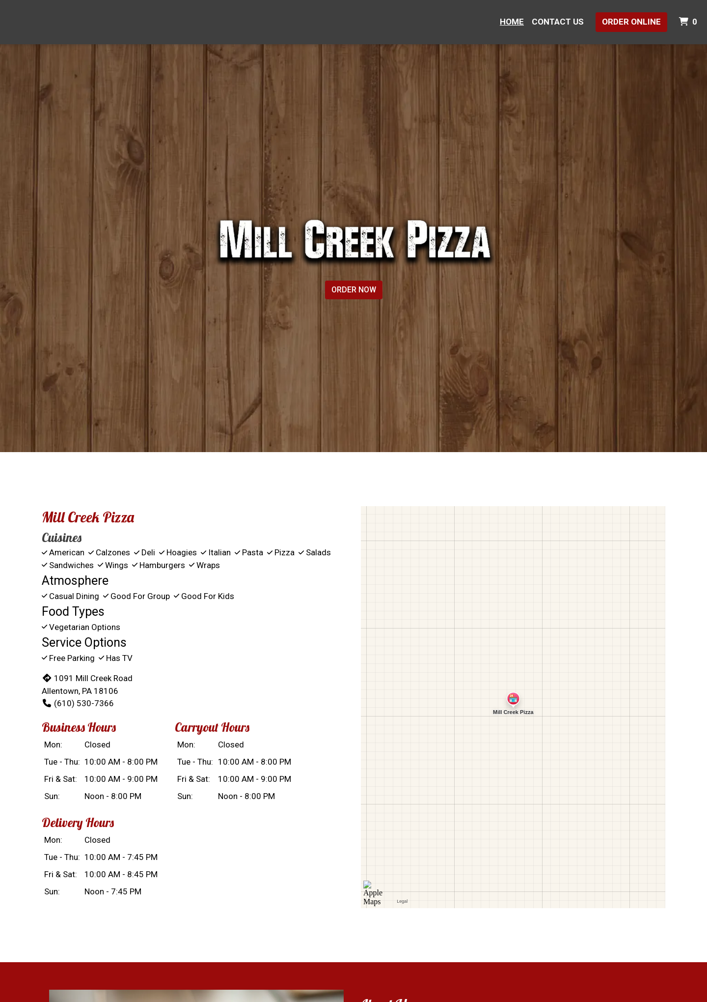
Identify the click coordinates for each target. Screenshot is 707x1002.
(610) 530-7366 (78, 703)
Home (512, 22)
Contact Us (558, 22)
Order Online (631, 22)
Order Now (353, 289)
